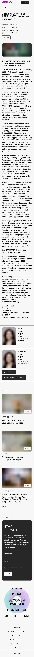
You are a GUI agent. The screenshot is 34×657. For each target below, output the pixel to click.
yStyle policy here (13, 252)
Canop (4, 252)
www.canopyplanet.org (10, 302)
